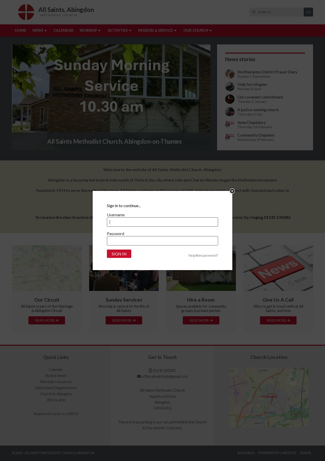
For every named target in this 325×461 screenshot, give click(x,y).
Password (115, 233)
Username (116, 214)
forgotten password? (203, 255)
